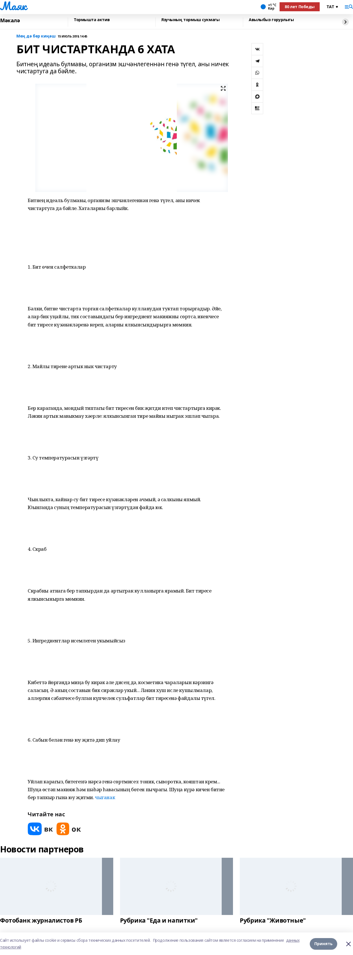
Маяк (13, 5)
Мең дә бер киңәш (35, 36)
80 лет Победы (300, 6)
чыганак (105, 797)
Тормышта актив (92, 19)
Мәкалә (10, 20)
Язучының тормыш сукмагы (190, 19)
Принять (323, 943)
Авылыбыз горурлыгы (271, 19)
